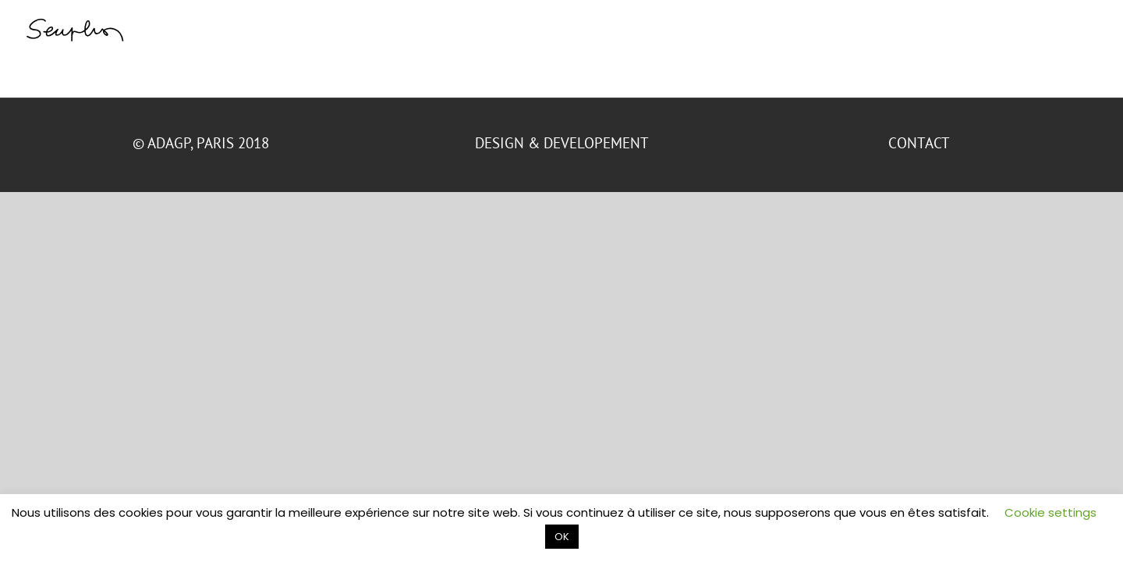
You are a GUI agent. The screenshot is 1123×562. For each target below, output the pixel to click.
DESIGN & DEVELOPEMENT (562, 142)
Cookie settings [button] (1050, 512)
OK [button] (561, 536)
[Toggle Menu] (1088, 29)
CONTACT (920, 142)
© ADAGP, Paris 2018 (203, 142)
